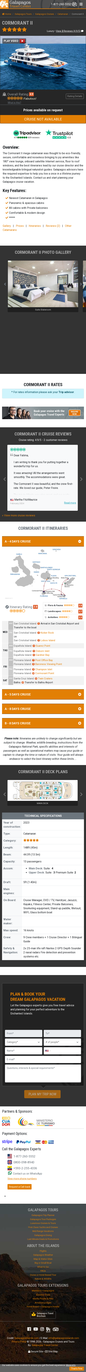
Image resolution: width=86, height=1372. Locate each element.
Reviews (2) (53, 225)
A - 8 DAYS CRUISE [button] (43, 709)
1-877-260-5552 (24, 1156)
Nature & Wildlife (43, 1279)
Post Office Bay (42, 660)
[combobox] (48, 1050)
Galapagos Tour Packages (43, 1219)
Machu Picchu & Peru (43, 1298)
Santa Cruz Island (24, 678)
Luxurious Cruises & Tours (43, 1223)
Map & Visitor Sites (43, 1259)
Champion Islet (42, 669)
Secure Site (35, 1351)
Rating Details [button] (74, 96)
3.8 (35, 606)
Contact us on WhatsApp (25, 1173)
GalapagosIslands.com (27, 1338)
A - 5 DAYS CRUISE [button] (43, 694)
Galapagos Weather (43, 1255)
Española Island (22, 645)
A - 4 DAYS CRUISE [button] (43, 541)
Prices (20, 225)
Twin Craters (43, 678)
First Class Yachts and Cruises (43, 1227)
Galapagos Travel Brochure (42, 1315)
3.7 (80, 611)
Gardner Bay (41, 654)
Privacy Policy (19, 1341)
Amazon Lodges (43, 1302)
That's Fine (76, 1368)
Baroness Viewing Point (47, 664)
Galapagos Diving (43, 1235)
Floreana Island (22, 660)
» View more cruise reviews (18, 515)
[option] (42, 478)
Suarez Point (41, 645)
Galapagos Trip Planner (43, 1215)
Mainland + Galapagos (43, 1290)
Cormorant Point (43, 673)
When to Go (43, 1267)
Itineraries (35, 225)
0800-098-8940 (23, 1162)
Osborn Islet (41, 651)
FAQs (43, 1271)
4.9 (31, 94)
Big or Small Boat (43, 1263)
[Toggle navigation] (63, 4)
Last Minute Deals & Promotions (43, 1239)
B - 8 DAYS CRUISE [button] (43, 723)
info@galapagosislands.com (63, 1338)
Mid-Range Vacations (43, 1231)
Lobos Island (46, 640)
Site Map (51, 1351)
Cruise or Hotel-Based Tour (43, 1275)
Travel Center (20, 4)
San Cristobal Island (25, 623)
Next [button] (81, 479)
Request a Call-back (19, 1186)
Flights (43, 1251)
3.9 (80, 617)
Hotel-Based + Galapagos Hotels (43, 1306)
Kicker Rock (45, 632)
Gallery (7, 225)
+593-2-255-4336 (25, 1168)
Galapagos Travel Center (45, 1345)
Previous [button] (5, 479)
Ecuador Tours (43, 1294)
